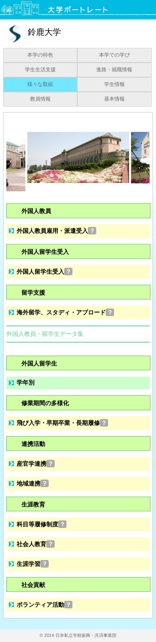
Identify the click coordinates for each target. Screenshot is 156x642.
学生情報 (114, 84)
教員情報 (40, 99)
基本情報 (114, 99)
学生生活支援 (40, 69)
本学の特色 (40, 55)
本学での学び (114, 55)
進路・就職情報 (114, 69)
